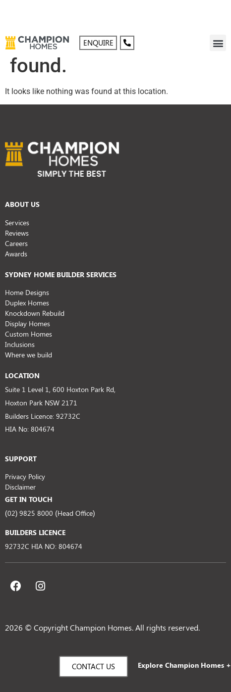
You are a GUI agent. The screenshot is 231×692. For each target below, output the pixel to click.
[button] (218, 43)
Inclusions (20, 344)
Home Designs (27, 292)
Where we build (28, 354)
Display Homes (27, 323)
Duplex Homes (27, 302)
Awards (16, 253)
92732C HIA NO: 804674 (43, 546)
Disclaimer (20, 487)
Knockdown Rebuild (34, 313)
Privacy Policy (25, 476)
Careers (16, 243)
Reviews (17, 233)
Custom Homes (28, 334)
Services (17, 222)
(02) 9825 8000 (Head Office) (50, 513)
